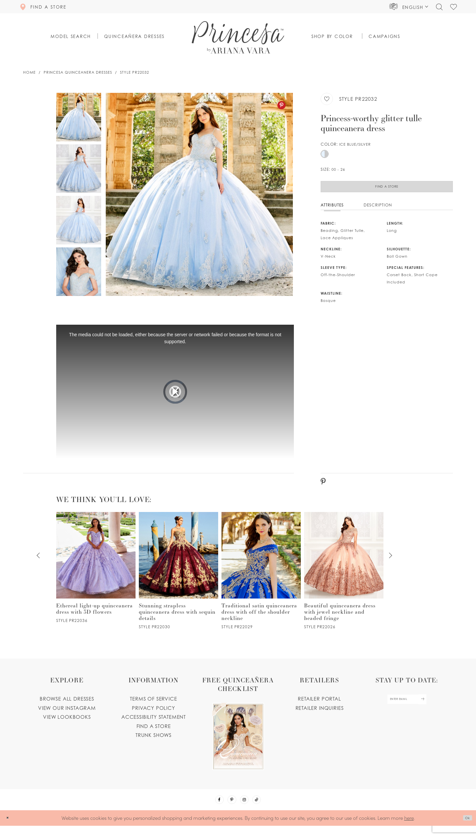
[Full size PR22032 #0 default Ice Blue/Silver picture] (199, 194)
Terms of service (153, 705)
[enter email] (407, 708)
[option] (199, 194)
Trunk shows (154, 741)
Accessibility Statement (153, 723)
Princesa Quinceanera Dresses (78, 72)
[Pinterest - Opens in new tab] (281, 105)
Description (378, 210)
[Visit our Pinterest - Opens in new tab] (229, 808)
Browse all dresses (67, 705)
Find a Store (386, 190)
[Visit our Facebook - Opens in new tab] (212, 808)
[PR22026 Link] (343, 576)
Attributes (332, 210)
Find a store (154, 732)
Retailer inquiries (320, 714)
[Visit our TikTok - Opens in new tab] (264, 808)
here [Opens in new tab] (409, 828)
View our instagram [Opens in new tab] (67, 714)
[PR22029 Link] (261, 576)
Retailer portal (319, 705)
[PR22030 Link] (178, 576)
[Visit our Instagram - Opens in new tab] (247, 808)
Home (29, 72)
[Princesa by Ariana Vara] (238, 37)
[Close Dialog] (10, 829)
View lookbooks (67, 723)
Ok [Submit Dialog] (465, 829)
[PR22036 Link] (96, 573)
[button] (409, 6)
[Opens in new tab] (238, 729)
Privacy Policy (153, 714)
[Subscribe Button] (431, 708)
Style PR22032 (134, 72)
